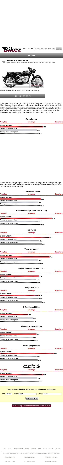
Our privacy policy (10, 461)
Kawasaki (33, 448)
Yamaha (57, 448)
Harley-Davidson (18, 448)
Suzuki (45, 448)
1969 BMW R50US (23, 96)
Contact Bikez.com (29, 457)
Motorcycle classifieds (51, 461)
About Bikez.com (9, 457)
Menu (31, 55)
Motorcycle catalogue (51, 457)
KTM (39, 448)
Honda (27, 448)
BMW (4, 448)
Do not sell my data (29, 461)
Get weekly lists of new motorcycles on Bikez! (31, 406)
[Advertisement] (22, 158)
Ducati (10, 448)
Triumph (51, 448)
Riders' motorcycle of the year (10, 112)
